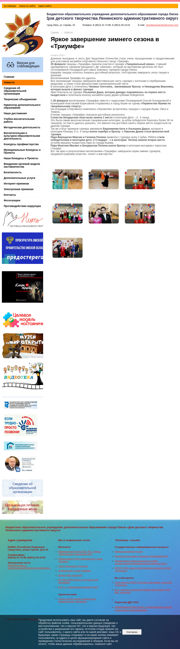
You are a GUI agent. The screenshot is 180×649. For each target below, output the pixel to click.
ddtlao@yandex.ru (17, 565)
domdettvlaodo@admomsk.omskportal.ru (29, 568)
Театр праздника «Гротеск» (73, 566)
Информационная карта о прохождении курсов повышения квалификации (143, 609)
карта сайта (44, 6)
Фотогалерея (12, 200)
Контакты (10, 194)
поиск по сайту (27, 6)
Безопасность (13, 172)
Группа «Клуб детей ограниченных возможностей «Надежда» (77, 600)
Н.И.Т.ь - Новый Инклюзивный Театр (78, 587)
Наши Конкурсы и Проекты (21, 158)
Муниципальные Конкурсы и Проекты (22, 151)
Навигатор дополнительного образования (22, 106)
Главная (9, 76)
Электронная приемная (19, 189)
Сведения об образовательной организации (15, 91)
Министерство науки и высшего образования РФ (141, 556)
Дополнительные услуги (19, 178)
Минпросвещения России (128, 551)
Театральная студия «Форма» (74, 570)
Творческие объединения (20, 99)
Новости (9, 82)
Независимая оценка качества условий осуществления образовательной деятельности (141, 562)
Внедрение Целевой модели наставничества (22, 165)
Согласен (132, 632)
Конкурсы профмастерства (21, 144)
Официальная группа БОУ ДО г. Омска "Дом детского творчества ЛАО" (79, 553)
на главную (10, 6)
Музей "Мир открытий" (70, 575)
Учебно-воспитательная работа (19, 120)
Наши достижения (15, 113)
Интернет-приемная (16, 183)
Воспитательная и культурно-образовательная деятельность (22, 136)
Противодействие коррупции (22, 206)
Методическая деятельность (22, 127)
